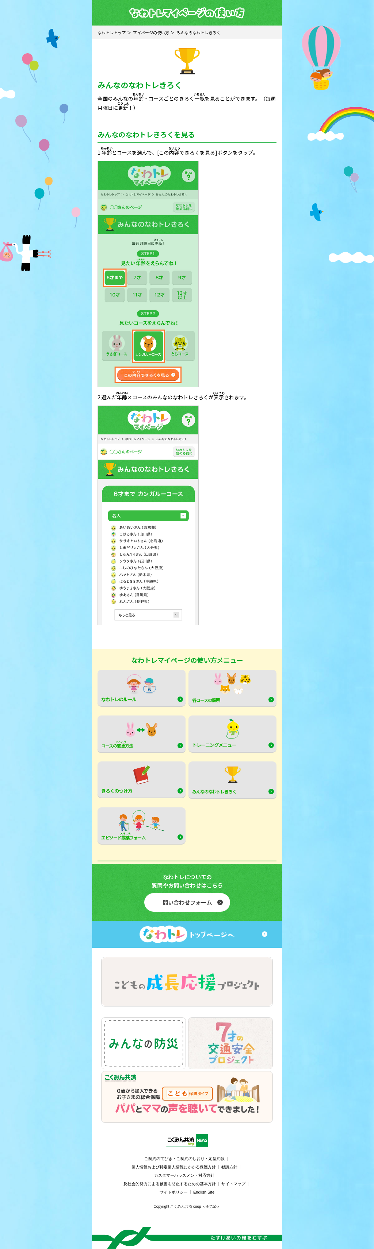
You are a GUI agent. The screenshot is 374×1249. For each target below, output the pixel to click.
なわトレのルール (128, 688)
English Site (203, 1192)
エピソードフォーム (132, 826)
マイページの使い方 (151, 32)
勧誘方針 (229, 1167)
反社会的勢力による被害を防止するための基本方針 (169, 1184)
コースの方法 (129, 734)
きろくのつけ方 (125, 779)
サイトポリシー (174, 1192)
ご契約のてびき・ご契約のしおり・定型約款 (184, 1158)
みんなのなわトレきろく (216, 779)
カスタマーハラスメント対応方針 (184, 1175)
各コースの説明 (221, 688)
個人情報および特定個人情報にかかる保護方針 (173, 1167)
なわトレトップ (112, 32)
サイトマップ (233, 1184)
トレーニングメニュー (215, 733)
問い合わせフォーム (187, 902)
